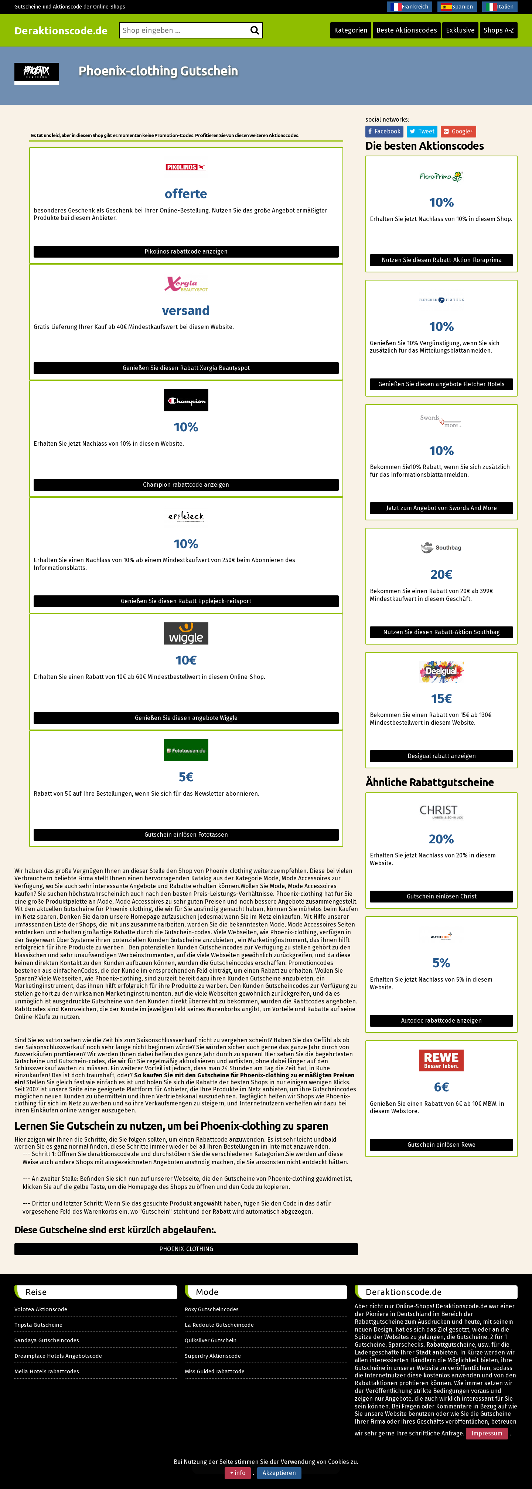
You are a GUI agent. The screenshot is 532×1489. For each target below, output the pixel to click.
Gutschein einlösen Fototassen (186, 834)
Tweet (422, 131)
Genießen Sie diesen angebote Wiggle (186, 717)
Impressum (486, 1433)
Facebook (384, 131)
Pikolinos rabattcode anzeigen (186, 251)
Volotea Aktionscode (40, 1309)
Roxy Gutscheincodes (212, 1309)
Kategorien (351, 30)
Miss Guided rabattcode (215, 1371)
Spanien (457, 7)
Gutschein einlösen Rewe (441, 1144)
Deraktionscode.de (61, 30)
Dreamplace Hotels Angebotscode (58, 1356)
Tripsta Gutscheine (38, 1325)
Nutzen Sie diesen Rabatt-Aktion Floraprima (442, 260)
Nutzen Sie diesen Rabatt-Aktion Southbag (441, 632)
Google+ (458, 131)
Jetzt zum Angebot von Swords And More (441, 507)
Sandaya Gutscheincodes (46, 1340)
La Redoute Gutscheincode (219, 1325)
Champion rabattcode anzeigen (186, 484)
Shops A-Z (499, 30)
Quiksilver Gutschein (211, 1340)
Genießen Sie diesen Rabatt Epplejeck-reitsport (186, 601)
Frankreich (410, 7)
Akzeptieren (279, 1472)
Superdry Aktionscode (213, 1356)
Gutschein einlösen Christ (442, 896)
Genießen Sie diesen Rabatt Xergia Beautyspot (186, 367)
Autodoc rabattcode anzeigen (441, 1020)
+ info (237, 1472)
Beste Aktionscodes (406, 30)
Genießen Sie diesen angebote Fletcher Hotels (441, 384)
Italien (500, 7)
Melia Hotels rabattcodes (46, 1371)
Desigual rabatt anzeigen (441, 755)
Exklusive (460, 30)
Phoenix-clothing (186, 1248)
